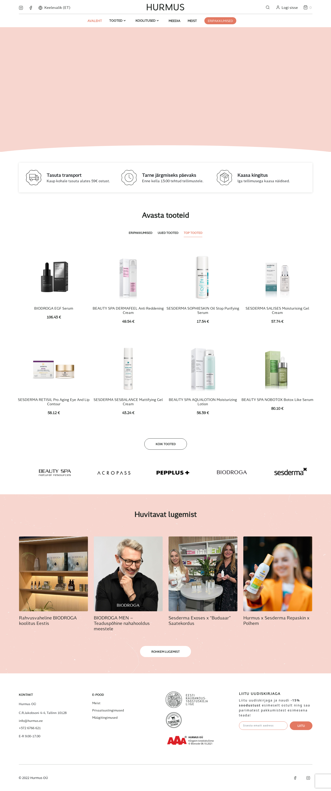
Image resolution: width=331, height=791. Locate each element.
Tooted (116, 20)
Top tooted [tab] (193, 232)
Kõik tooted (166, 444)
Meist (192, 21)
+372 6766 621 (30, 728)
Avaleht (94, 21)
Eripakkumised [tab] (140, 232)
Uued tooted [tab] (168, 232)
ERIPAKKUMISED (220, 21)
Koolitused (145, 20)
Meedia (174, 21)
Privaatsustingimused (108, 710)
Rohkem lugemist (165, 651)
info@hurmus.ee (31, 720)
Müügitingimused (105, 717)
